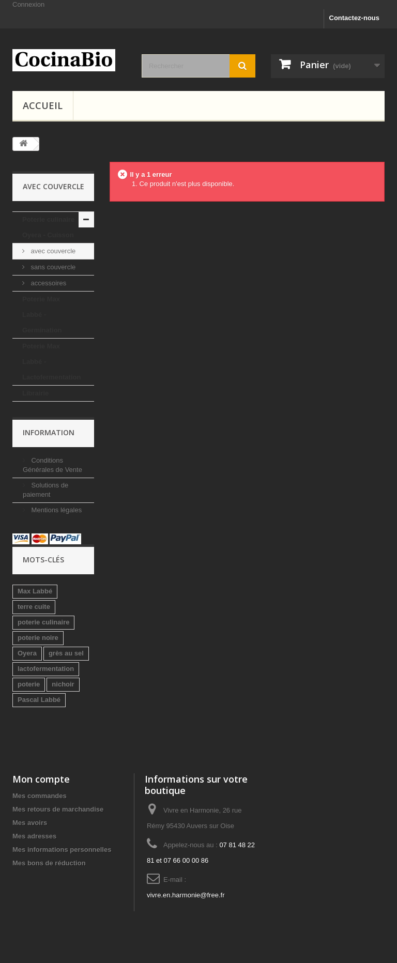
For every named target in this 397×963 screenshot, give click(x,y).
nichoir (63, 684)
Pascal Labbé (39, 700)
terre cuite (34, 606)
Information (48, 432)
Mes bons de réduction (49, 863)
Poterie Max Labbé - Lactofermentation (51, 361)
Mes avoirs (29, 823)
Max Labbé (35, 591)
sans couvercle (52, 267)
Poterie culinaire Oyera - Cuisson (48, 227)
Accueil (43, 105)
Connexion (28, 4)
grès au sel (66, 653)
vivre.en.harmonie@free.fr (185, 895)
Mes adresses (34, 836)
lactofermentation (46, 668)
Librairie (35, 393)
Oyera (27, 653)
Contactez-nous (354, 18)
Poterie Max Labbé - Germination (42, 314)
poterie (29, 684)
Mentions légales (55, 510)
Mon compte (41, 779)
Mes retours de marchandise (57, 809)
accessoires (47, 283)
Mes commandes (39, 796)
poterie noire (38, 637)
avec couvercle (52, 251)
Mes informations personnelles (61, 849)
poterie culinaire (43, 622)
